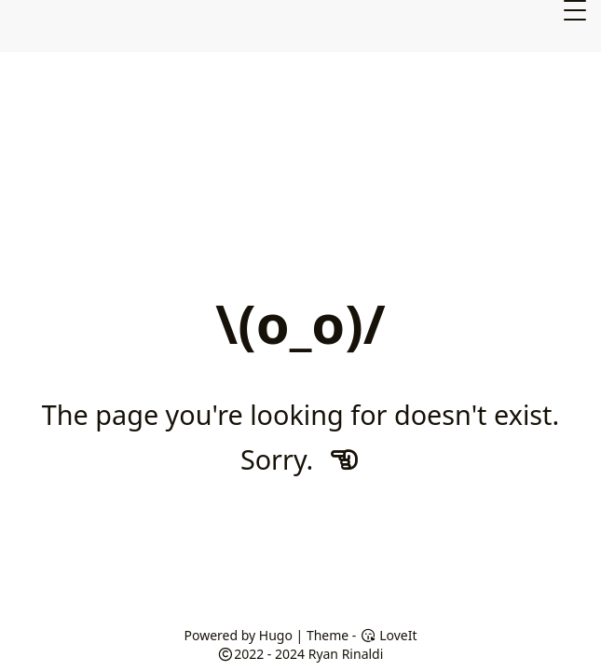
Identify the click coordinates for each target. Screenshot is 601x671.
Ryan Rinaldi (346, 654)
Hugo (276, 635)
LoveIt (388, 635)
